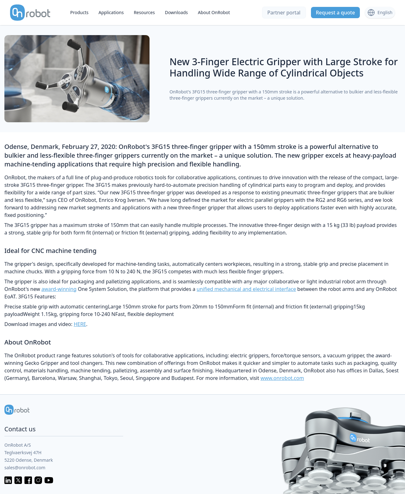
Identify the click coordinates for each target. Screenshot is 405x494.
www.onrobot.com (282, 378)
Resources (144, 12)
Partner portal (284, 12)
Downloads (176, 12)
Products (79, 12)
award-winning (58, 289)
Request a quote (335, 12)
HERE (80, 324)
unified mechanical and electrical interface (246, 289)
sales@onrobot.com (24, 467)
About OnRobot (214, 12)
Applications (111, 12)
